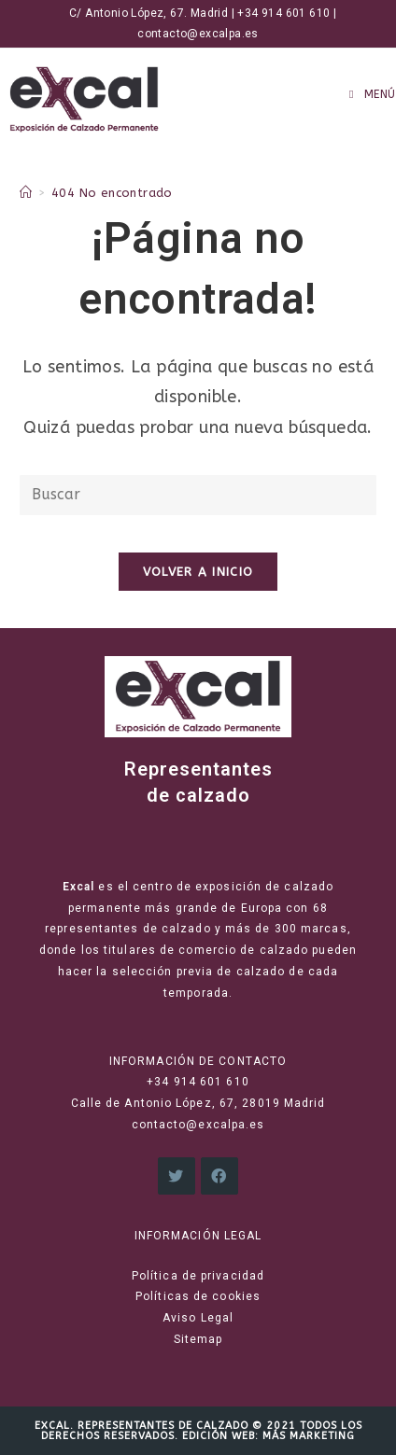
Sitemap (198, 1339)
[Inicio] (26, 193)
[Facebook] (219, 1176)
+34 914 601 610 (283, 13)
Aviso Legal (198, 1317)
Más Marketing (308, 1436)
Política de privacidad (198, 1275)
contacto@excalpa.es (198, 33)
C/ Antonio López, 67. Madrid (146, 13)
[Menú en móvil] (372, 94)
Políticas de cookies (198, 1296)
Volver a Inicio (198, 572)
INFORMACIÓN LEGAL (198, 1235)
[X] (176, 1176)
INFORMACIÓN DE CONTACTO (198, 1061)
